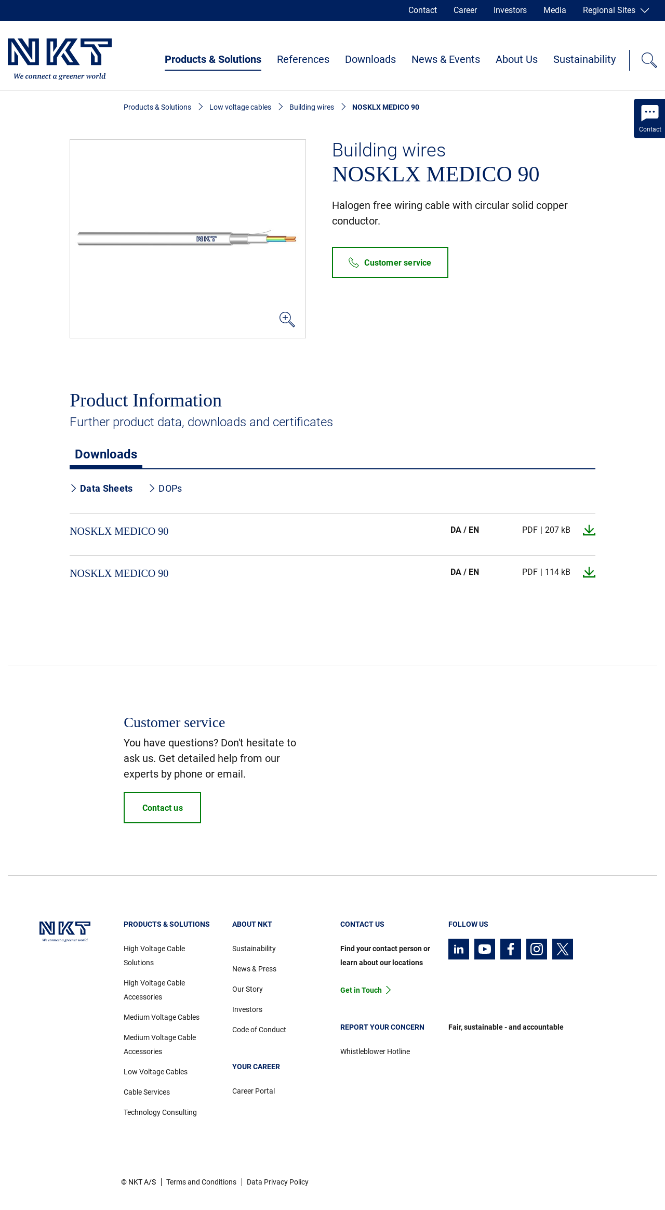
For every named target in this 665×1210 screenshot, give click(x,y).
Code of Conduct (259, 1029)
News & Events (445, 59)
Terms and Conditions (201, 1182)
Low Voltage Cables (156, 1072)
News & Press (254, 969)
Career (465, 10)
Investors (510, 10)
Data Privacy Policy (278, 1182)
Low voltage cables (240, 107)
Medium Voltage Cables (162, 1017)
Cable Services (147, 1092)
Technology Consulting (160, 1112)
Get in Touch (361, 990)
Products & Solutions (213, 59)
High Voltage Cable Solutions (154, 955)
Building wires (311, 107)
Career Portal (253, 1091)
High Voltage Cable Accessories (154, 990)
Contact (422, 10)
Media (554, 10)
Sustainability (584, 59)
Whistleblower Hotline (375, 1051)
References (303, 59)
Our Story (247, 989)
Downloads (370, 59)
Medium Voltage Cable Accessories (160, 1044)
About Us (517, 59)
